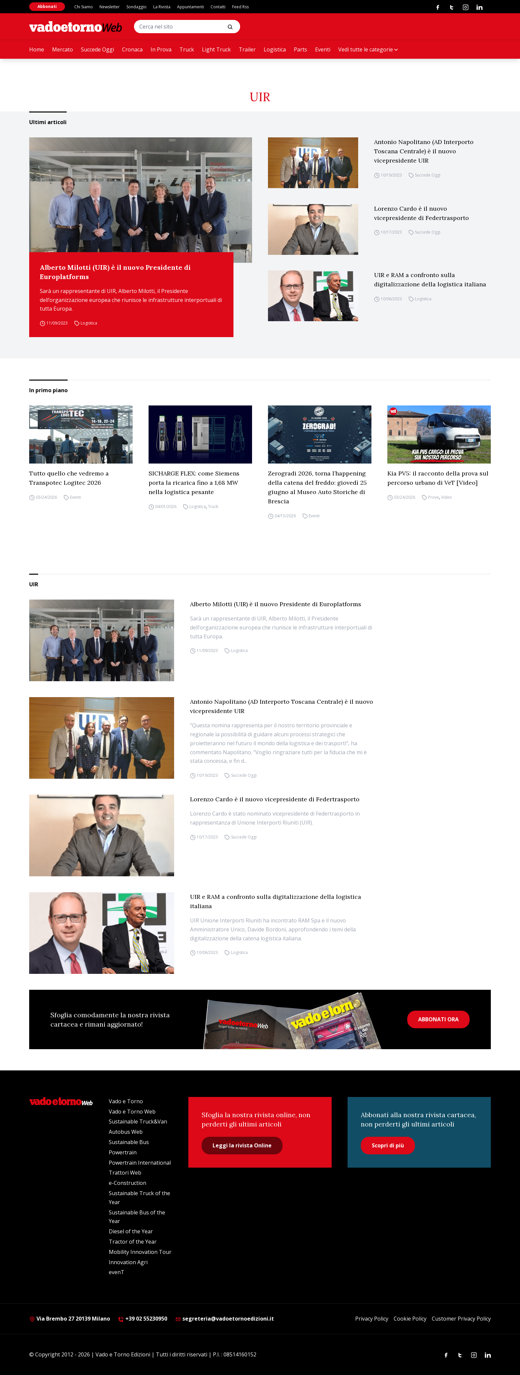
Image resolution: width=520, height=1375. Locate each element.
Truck (186, 49)
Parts (300, 49)
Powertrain (123, 1152)
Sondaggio (136, 7)
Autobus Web (126, 1131)
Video (446, 497)
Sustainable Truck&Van (138, 1121)
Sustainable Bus (129, 1142)
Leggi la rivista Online (242, 1145)
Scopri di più (388, 1145)
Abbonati (47, 6)
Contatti (218, 7)
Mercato (62, 49)
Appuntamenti (190, 7)
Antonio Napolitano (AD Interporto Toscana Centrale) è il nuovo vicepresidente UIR (424, 151)
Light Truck (216, 49)
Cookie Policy (410, 1318)
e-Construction (127, 1183)
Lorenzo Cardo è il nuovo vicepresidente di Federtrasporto (421, 213)
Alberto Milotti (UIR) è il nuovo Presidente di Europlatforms (115, 272)
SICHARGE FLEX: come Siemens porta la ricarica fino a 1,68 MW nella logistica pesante (194, 483)
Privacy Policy (371, 1318)
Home (36, 49)
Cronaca (132, 49)
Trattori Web (125, 1172)
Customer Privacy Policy (461, 1318)
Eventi (322, 49)
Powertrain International (140, 1162)
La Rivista (161, 7)
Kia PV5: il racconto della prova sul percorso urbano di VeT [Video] (437, 478)
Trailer (247, 49)
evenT (116, 1272)
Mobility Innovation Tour (140, 1252)
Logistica (275, 49)
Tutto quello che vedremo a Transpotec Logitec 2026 (69, 478)
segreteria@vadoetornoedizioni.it (224, 1318)
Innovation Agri (128, 1262)
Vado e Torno (126, 1101)
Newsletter (109, 7)
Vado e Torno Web (132, 1111)
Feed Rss (240, 7)
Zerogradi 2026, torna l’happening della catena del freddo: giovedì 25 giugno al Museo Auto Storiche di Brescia (317, 487)
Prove (433, 497)
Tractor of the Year (133, 1241)
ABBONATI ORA (438, 1019)
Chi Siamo (83, 7)
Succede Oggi (97, 49)
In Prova (161, 49)
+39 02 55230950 (142, 1318)
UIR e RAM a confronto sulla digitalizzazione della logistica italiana (430, 279)
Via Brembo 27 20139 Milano (69, 1318)
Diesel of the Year (131, 1231)
